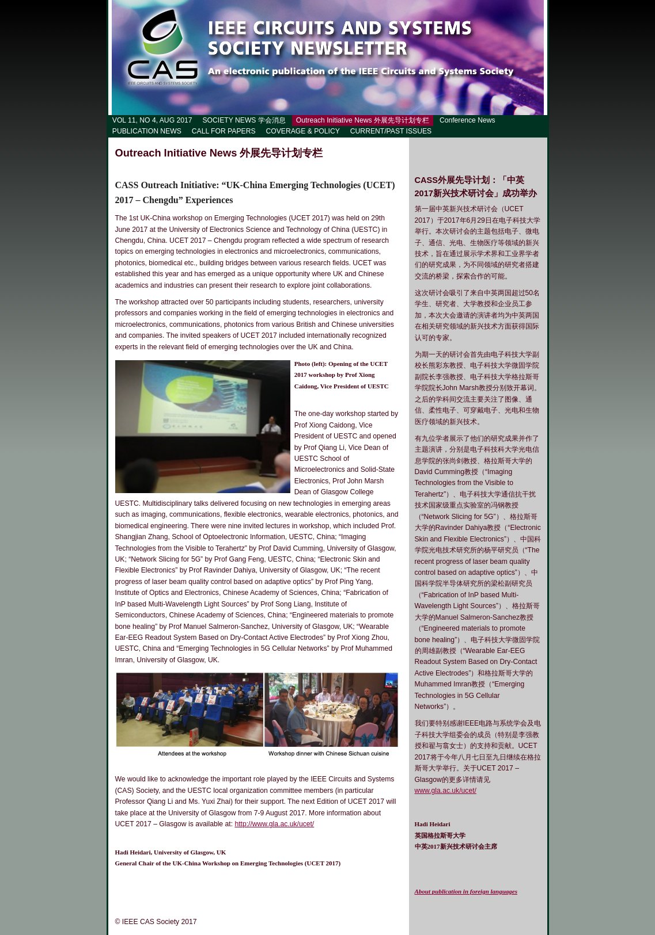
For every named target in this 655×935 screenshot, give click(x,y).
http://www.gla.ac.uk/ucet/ (274, 824)
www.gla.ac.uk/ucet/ (445, 791)
